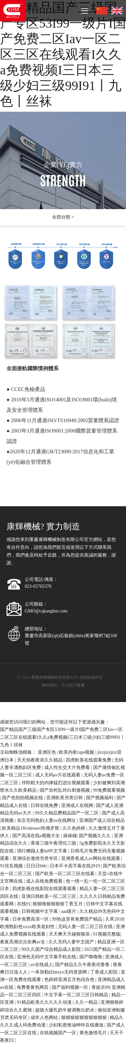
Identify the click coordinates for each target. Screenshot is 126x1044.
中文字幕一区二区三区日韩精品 (76, 994)
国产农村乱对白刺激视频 (65, 790)
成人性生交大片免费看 (67, 767)
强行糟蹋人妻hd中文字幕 (42, 851)
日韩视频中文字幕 (40, 911)
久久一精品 (87, 1002)
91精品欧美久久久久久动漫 (45, 1002)
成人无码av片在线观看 (58, 775)
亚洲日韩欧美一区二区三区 (49, 896)
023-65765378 (38, 586)
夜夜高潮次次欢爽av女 (23, 941)
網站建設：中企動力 (59, 685)
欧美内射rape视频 (77, 752)
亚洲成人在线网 (77, 805)
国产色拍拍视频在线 (23, 797)
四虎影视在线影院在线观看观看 (44, 888)
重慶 (81, 685)
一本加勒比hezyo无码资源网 (59, 972)
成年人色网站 (45, 1017)
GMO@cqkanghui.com (46, 611)
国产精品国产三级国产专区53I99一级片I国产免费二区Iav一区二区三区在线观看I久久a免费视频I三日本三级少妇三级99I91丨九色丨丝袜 (63, 54)
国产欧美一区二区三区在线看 (65, 873)
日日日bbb (37, 865)
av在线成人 (42, 964)
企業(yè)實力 (63, 164)
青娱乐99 (100, 987)
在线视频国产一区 (58, 1032)
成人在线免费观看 (45, 881)
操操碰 (70, 835)
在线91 (24, 903)
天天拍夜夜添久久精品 (40, 760)
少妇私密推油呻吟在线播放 (77, 1025)
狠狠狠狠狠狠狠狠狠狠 (84, 1017)
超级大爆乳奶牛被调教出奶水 (65, 1010)
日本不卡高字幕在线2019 (75, 865)
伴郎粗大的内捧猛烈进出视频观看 (56, 782)
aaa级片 (69, 911)
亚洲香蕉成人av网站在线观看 (91, 858)
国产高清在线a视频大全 (36, 835)
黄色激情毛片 (93, 1032)
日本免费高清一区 (31, 919)
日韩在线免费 (45, 805)
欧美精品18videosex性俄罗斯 (31, 828)
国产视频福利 (100, 797)
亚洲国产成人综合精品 (102, 820)
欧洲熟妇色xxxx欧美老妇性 (28, 926)
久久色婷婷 (75, 828)
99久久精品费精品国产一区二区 (67, 813)
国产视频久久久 (95, 835)
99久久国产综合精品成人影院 (51, 949)
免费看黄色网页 (33, 987)
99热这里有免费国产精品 (78, 919)
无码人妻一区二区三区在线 (86, 926)
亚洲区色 (47, 752)
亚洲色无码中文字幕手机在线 (47, 956)
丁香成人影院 (104, 972)
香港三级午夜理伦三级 (54, 843)
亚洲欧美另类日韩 (65, 797)
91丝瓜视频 (12, 865)
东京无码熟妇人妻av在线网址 (47, 820)
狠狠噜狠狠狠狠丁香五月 (58, 903)
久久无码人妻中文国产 (72, 941)
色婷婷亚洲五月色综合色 (70, 979)
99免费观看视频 (109, 790)
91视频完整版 (106, 934)
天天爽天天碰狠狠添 (70, 934)
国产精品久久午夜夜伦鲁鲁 (83, 964)
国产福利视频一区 (71, 987)
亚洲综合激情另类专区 (35, 858)
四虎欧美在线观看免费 (89, 760)
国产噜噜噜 (91, 956)
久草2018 (114, 919)
